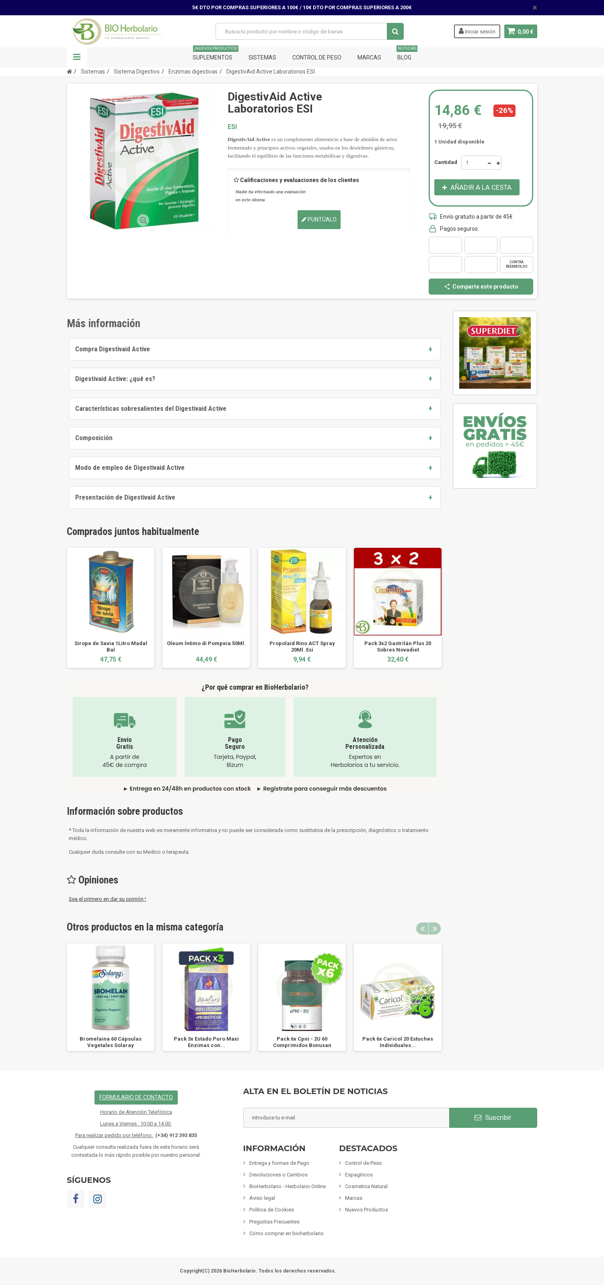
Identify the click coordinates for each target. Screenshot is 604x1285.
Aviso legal (262, 1198)
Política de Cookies (271, 1210)
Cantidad (445, 162)
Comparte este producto (481, 286)
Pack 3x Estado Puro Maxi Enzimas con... (206, 1042)
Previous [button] (422, 928)
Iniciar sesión (476, 31)
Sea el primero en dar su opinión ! (107, 899)
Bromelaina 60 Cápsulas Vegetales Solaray (111, 1042)
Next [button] (435, 928)
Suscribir (493, 1117)
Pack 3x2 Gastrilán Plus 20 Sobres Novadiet (397, 646)
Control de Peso (316, 57)
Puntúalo (319, 219)
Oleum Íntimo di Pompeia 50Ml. (206, 643)
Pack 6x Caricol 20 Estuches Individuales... (397, 1042)
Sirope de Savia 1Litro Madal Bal (110, 646)
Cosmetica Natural (366, 1186)
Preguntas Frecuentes (274, 1222)
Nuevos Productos (366, 1210)
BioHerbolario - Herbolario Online (287, 1186)
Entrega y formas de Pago (279, 1163)
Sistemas (262, 57)
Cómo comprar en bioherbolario (286, 1233)
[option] (110, 608)
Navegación (77, 57)
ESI (232, 127)
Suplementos (215, 54)
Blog (407, 54)
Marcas (369, 57)
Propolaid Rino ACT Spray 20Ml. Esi (302, 646)
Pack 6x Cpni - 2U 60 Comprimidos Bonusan (302, 1042)
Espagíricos (359, 1175)
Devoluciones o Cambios (278, 1175)
